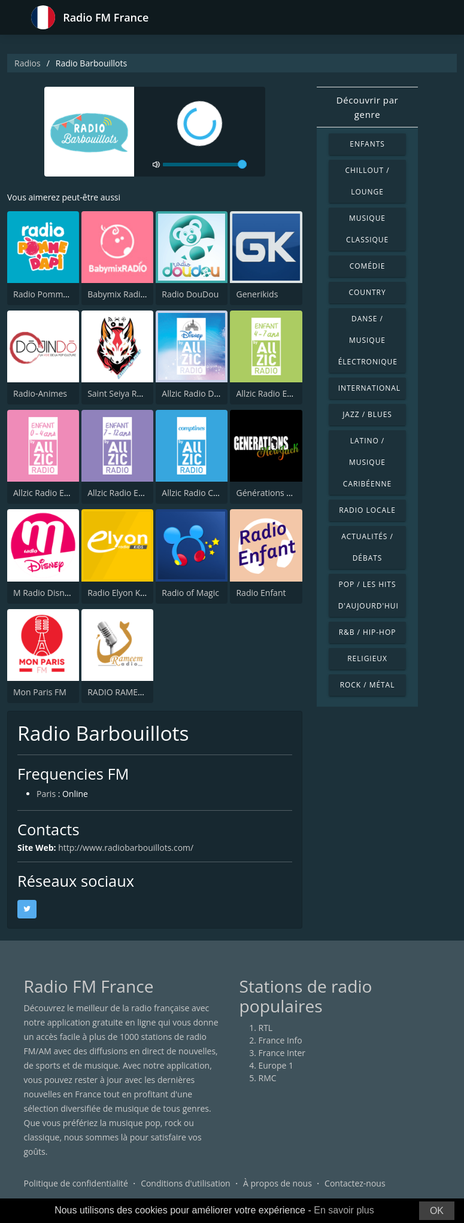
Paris (46, 794)
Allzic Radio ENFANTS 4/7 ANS (293, 393)
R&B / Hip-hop (367, 632)
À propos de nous (277, 1183)
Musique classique (367, 229)
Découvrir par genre (367, 107)
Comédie (368, 266)
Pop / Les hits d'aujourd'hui (368, 595)
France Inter (282, 1052)
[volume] (205, 164)
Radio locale (367, 510)
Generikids (257, 294)
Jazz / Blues (367, 414)
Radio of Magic (190, 592)
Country (367, 292)
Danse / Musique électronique (368, 340)
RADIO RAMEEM (118, 692)
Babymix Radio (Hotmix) (134, 294)
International (369, 388)
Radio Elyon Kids (119, 592)
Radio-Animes (40, 393)
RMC (268, 1078)
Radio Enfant (261, 592)
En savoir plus (344, 1210)
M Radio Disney (43, 592)
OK (437, 1211)
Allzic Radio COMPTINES (208, 492)
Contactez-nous (355, 1183)
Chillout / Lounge (367, 181)
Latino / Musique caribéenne (367, 462)
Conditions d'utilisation (186, 1183)
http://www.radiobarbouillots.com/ (126, 847)
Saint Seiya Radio (120, 393)
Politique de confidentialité (76, 1183)
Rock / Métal (367, 685)
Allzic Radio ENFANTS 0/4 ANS (71, 492)
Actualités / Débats (367, 547)
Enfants (367, 144)
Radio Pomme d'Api (51, 294)
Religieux (367, 658)
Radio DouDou (190, 294)
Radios (27, 63)
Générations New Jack (278, 492)
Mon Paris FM (39, 692)
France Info (280, 1040)
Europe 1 (276, 1065)
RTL (266, 1027)
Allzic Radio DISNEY (199, 393)
